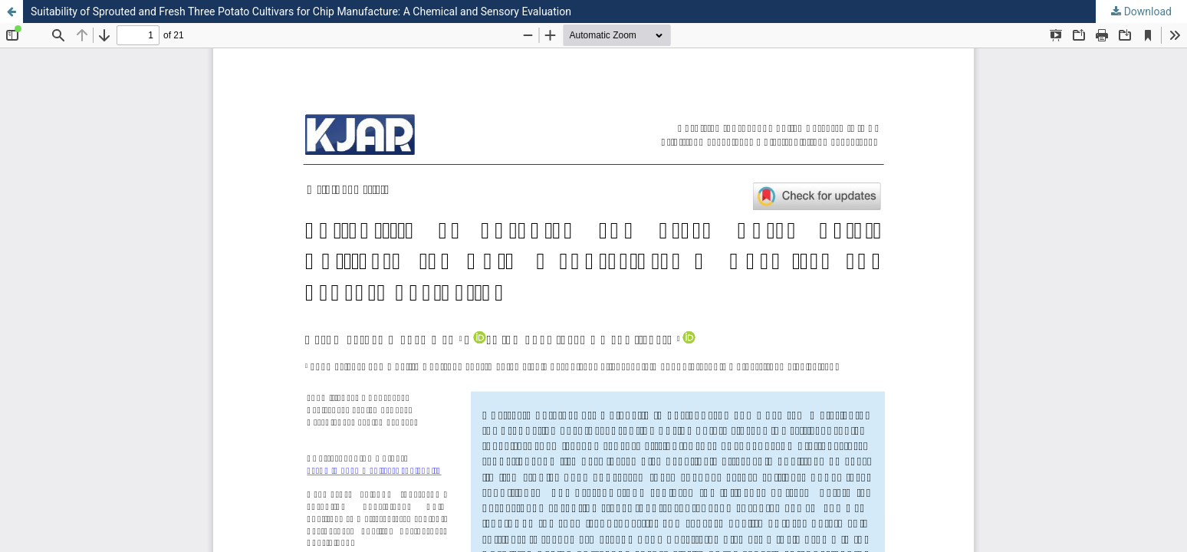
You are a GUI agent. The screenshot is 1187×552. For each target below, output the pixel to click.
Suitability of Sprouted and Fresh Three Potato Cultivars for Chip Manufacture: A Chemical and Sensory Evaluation (301, 11)
